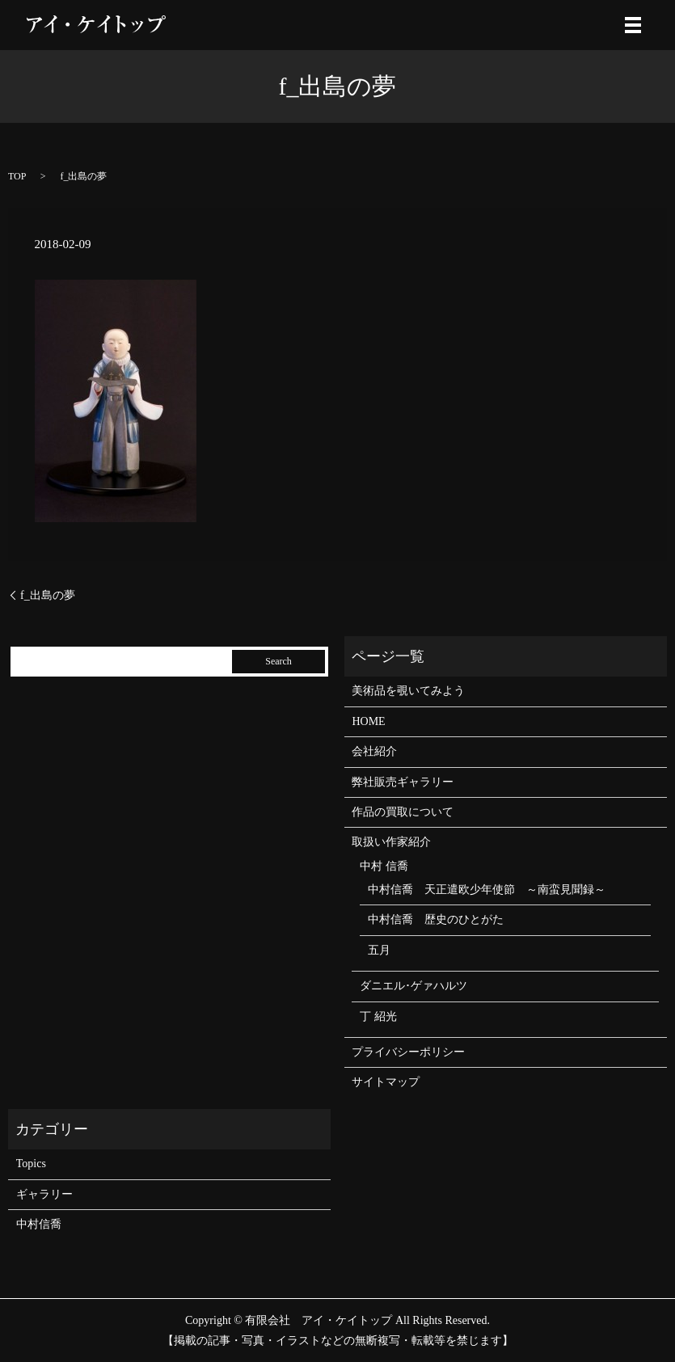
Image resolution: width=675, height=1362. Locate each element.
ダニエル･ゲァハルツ (413, 986)
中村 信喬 (384, 866)
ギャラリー (44, 1194)
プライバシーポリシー (408, 1052)
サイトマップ (386, 1082)
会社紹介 (374, 751)
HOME (368, 721)
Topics (31, 1163)
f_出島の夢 (47, 595)
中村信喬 (38, 1224)
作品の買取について (403, 812)
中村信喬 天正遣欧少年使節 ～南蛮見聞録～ (486, 889)
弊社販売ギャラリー (403, 782)
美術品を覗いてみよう (408, 691)
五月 (379, 950)
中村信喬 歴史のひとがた (436, 919)
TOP (17, 176)
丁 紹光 (378, 1016)
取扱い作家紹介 (391, 842)
